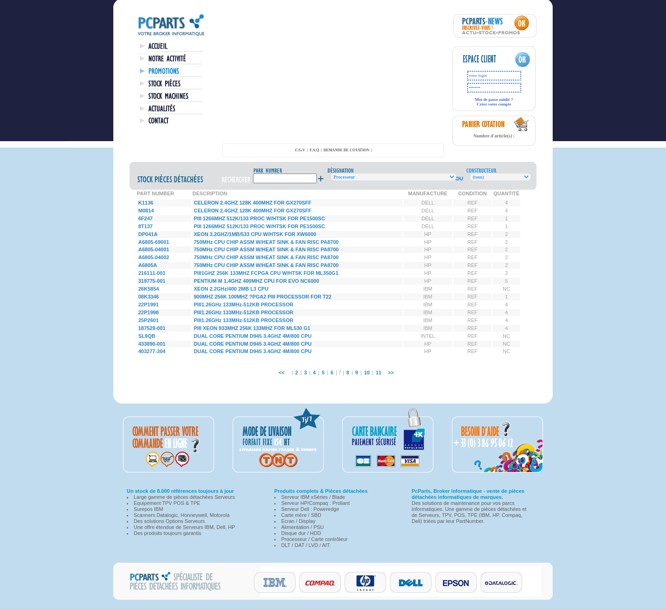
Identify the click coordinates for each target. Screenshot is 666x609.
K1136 (145, 202)
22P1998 (148, 312)
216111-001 (152, 273)
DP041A (148, 234)
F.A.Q (314, 150)
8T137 (145, 226)
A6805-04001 (153, 249)
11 (378, 372)
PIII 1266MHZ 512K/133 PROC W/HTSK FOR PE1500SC (259, 218)
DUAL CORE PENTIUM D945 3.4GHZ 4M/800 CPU (253, 336)
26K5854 (148, 289)
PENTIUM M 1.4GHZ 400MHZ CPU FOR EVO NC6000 (256, 281)
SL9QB (146, 336)
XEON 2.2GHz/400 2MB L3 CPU (231, 289)
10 (367, 372)
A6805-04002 (153, 257)
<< (281, 372)
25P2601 (148, 320)
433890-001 (152, 344)
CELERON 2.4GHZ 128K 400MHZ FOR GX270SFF (252, 202)
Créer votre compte (494, 104)
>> (391, 372)
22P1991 (148, 304)
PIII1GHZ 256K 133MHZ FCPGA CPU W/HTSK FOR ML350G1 (266, 273)
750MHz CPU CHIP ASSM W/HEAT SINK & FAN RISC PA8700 (266, 242)
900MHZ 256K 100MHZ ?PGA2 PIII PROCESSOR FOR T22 (263, 296)
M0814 (146, 210)
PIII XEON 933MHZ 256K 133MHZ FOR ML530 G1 (252, 328)
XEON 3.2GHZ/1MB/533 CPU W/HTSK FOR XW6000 (255, 234)
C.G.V (300, 150)
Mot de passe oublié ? (494, 99)
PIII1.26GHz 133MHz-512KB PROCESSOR (243, 304)
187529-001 (152, 328)
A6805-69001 (153, 242)
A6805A (147, 265)
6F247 (145, 218)
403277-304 (152, 351)
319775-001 (152, 281)
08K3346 (148, 296)
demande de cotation (346, 150)
